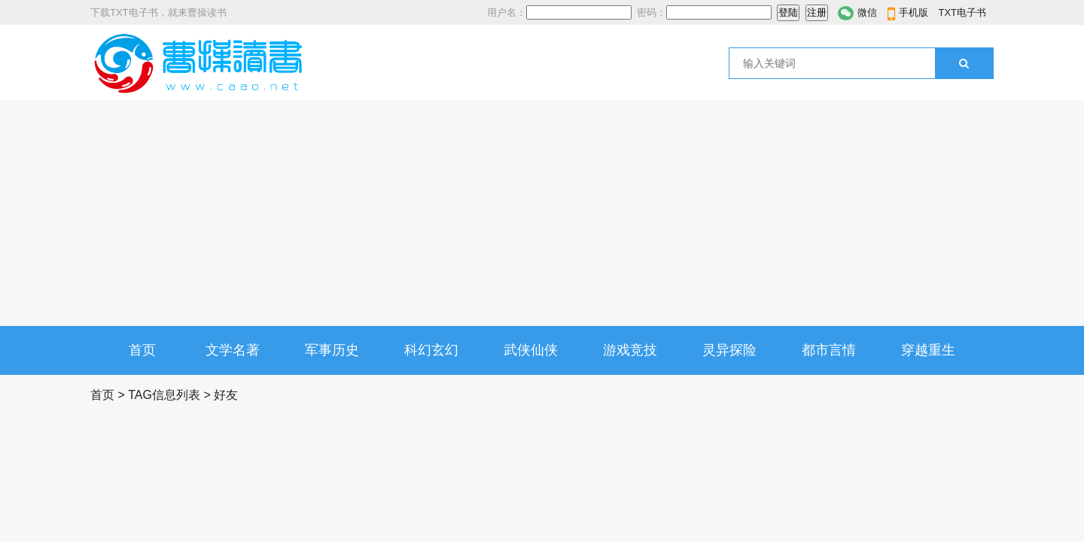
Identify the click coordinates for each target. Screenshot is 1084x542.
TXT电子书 (962, 12)
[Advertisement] (542, 213)
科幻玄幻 (431, 350)
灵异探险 (729, 350)
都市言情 (829, 350)
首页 (142, 350)
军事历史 (332, 350)
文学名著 (233, 350)
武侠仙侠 (531, 350)
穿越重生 (928, 350)
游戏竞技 (630, 350)
